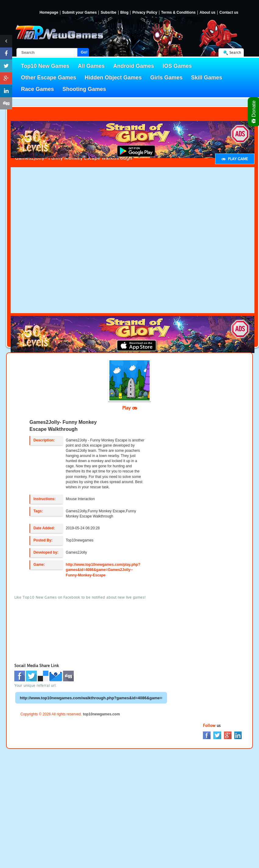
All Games (91, 66)
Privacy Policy (144, 13)
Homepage (49, 13)
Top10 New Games (45, 66)
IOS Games (177, 66)
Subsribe (108, 13)
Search (235, 52)
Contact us (228, 13)
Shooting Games (84, 89)
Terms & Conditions (178, 13)
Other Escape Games (48, 77)
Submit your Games (79, 13)
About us (207, 13)
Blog (124, 13)
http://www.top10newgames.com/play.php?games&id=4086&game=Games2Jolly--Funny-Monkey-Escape (103, 569)
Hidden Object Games (113, 77)
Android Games (133, 66)
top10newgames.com (101, 714)
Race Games (37, 89)
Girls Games (166, 77)
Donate (254, 111)
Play (129, 407)
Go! (84, 52)
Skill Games (206, 77)
